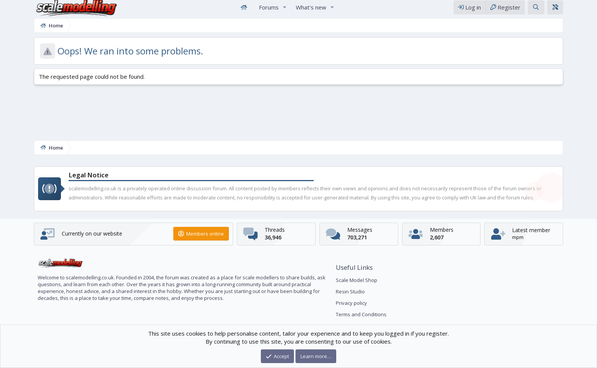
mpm (540, 237)
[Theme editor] (585, 11)
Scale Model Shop (356, 280)
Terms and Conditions (361, 314)
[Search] (566, 11)
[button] (284, 11)
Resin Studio (350, 291)
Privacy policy (351, 302)
